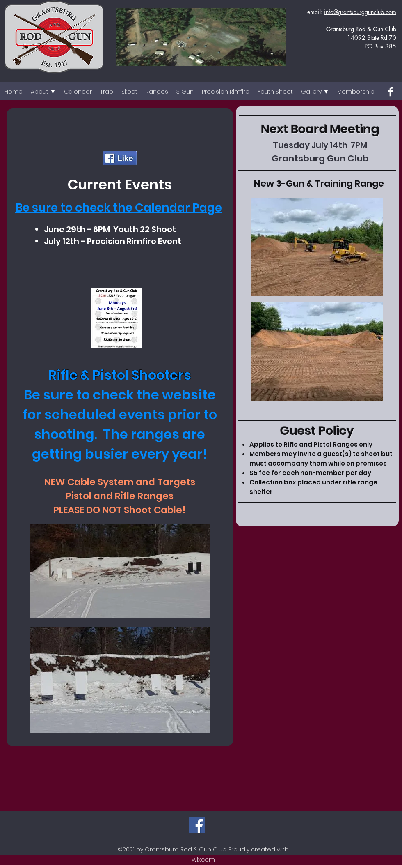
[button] (43, 91)
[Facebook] (390, 91)
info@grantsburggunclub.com (360, 12)
